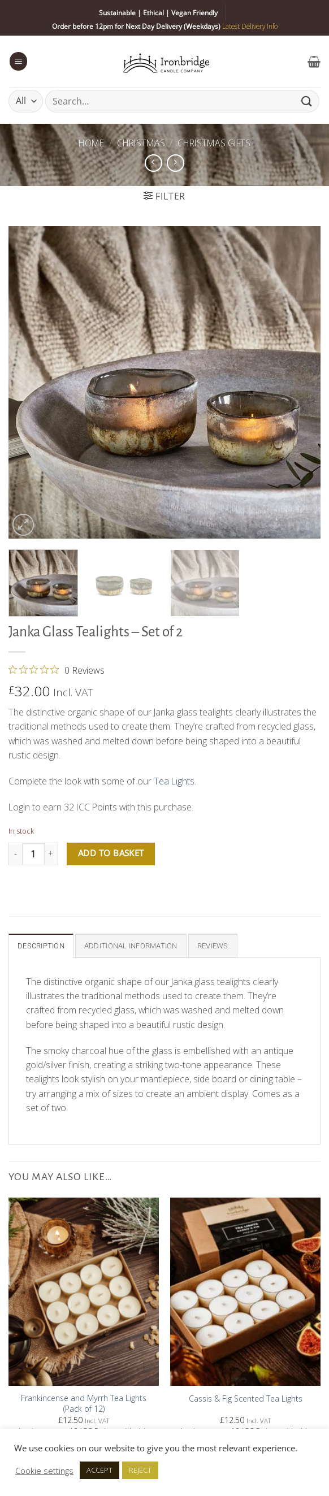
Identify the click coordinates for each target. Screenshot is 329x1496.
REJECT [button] (140, 1470)
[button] (19, 61)
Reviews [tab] (212, 946)
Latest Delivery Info (250, 26)
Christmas (141, 143)
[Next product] (153, 163)
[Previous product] (175, 163)
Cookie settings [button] (44, 1470)
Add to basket (111, 853)
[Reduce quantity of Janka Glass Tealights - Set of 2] (15, 854)
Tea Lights (174, 781)
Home (91, 143)
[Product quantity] (33, 854)
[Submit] (307, 101)
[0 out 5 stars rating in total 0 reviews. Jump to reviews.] (56, 669)
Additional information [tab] (131, 946)
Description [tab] (41, 946)
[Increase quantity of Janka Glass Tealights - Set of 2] (51, 854)
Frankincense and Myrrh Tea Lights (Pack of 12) (83, 1403)
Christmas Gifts (214, 143)
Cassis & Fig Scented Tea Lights (245, 1399)
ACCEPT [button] (99, 1470)
